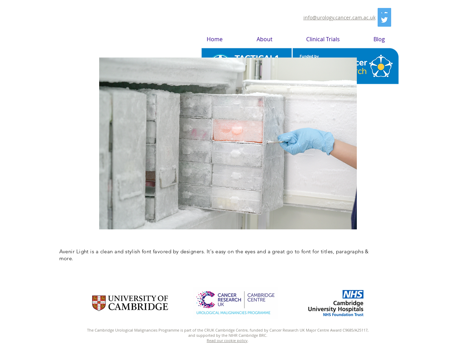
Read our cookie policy (227, 340)
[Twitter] (384, 20)
